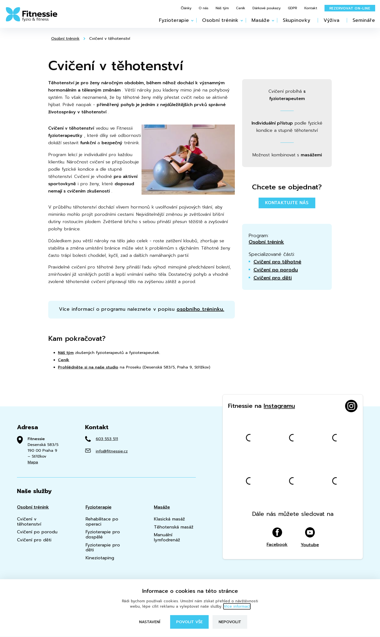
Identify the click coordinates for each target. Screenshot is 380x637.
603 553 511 (107, 439)
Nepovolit (230, 622)
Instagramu (279, 406)
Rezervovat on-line (349, 8)
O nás (203, 8)
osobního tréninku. (200, 309)
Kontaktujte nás (287, 202)
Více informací (237, 606)
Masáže (261, 20)
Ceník (240, 8)
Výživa (332, 20)
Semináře (364, 20)
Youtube (310, 537)
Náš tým (222, 8)
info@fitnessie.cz (112, 451)
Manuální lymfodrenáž (167, 537)
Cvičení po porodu (275, 269)
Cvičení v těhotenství (109, 38)
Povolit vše (189, 622)
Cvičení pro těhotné (277, 261)
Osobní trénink (220, 20)
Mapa (33, 462)
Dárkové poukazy (267, 8)
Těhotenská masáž (173, 527)
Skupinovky (296, 20)
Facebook (277, 537)
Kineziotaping (100, 558)
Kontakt (310, 8)
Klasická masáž (169, 519)
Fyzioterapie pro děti (103, 548)
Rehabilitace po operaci (102, 522)
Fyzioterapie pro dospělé (103, 534)
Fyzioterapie (174, 20)
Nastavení (149, 622)
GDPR (292, 8)
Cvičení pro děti (272, 277)
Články (186, 8)
